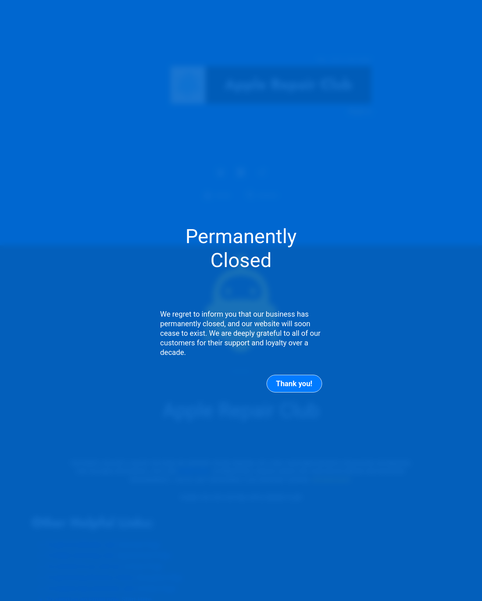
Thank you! (294, 383)
